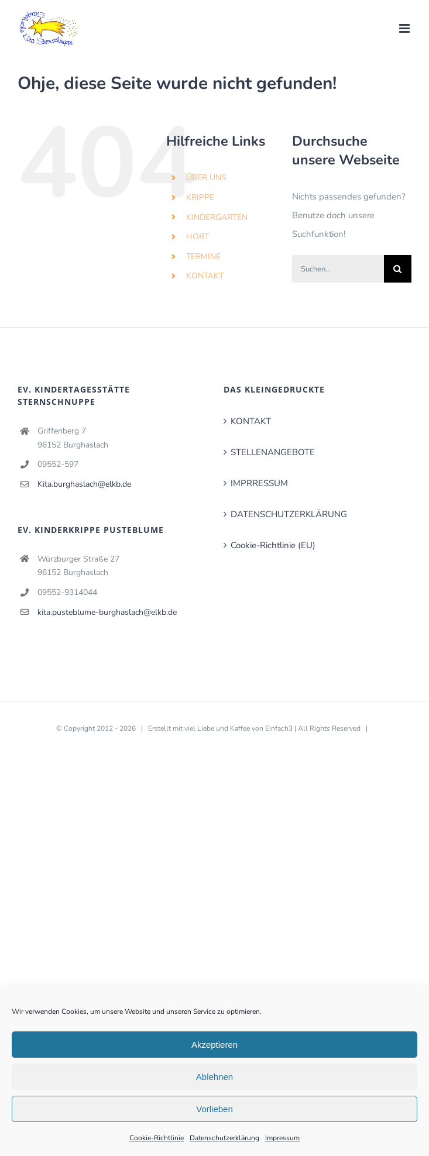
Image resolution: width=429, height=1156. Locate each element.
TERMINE (203, 256)
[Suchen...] (338, 269)
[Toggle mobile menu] (405, 28)
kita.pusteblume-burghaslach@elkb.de (107, 612)
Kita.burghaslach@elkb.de (84, 484)
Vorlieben (214, 1109)
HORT (197, 236)
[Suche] (397, 269)
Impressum (282, 1138)
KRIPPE (200, 197)
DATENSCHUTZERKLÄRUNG (289, 514)
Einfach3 (279, 728)
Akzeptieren (214, 1045)
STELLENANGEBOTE (273, 452)
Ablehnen (214, 1077)
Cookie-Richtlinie (156, 1138)
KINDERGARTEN (217, 217)
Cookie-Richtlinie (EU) (273, 545)
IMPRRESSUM (259, 483)
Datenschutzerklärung (224, 1138)
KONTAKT (205, 275)
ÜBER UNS (206, 177)
